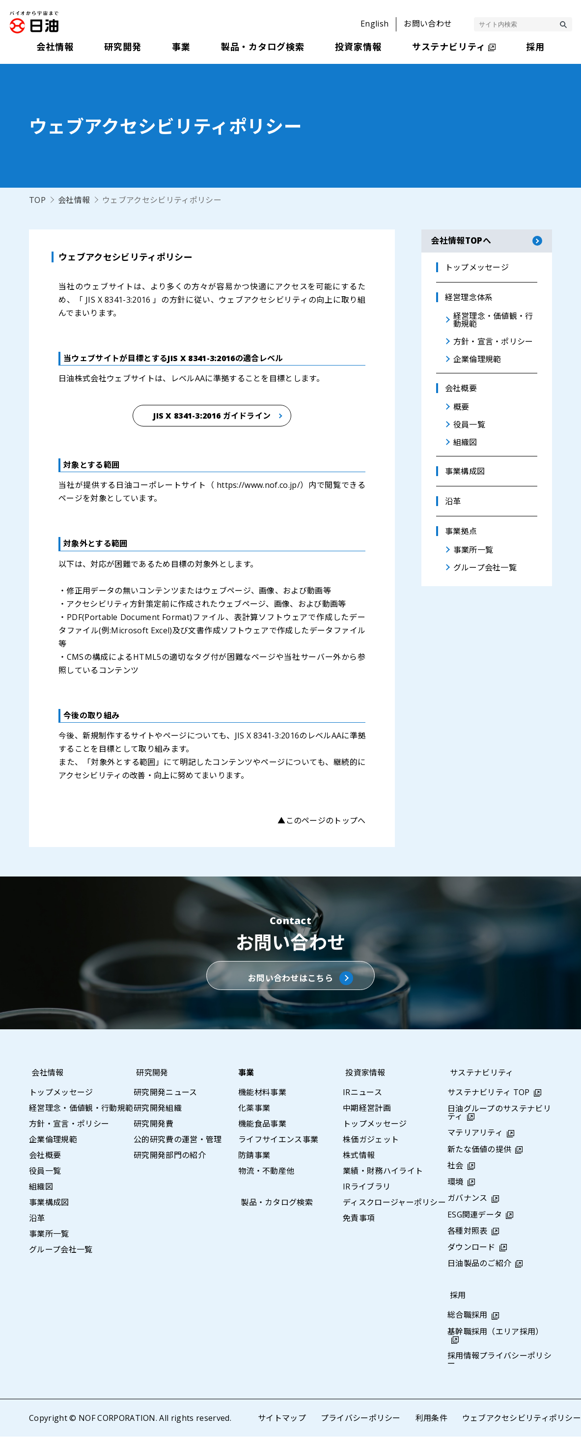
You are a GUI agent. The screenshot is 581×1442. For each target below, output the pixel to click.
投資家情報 (363, 1078)
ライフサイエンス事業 (278, 1144)
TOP (37, 200)
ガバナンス (467, 1203)
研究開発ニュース (165, 1097)
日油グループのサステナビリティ (499, 1118)
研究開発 (150, 1078)
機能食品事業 (262, 1129)
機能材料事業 (262, 1097)
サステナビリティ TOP (488, 1097)
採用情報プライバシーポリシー (499, 1365)
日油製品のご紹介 (479, 1269)
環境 (455, 1187)
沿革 (37, 1223)
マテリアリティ (475, 1138)
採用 (455, 1301)
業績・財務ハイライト (383, 1176)
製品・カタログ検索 (274, 1207)
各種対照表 (467, 1236)
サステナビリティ (479, 1078)
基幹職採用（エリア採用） (495, 1336)
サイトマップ (281, 1423)
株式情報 (359, 1160)
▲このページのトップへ (321, 820)
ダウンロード (471, 1252)
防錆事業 (254, 1160)
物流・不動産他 (266, 1176)
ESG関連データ (474, 1220)
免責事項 (359, 1223)
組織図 (41, 1192)
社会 (455, 1170)
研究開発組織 (158, 1113)
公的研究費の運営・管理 (178, 1144)
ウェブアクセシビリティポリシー (521, 1423)
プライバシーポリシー (360, 1423)
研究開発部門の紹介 (170, 1160)
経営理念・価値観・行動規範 (81, 1113)
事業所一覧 (49, 1239)
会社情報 (74, 200)
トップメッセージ (61, 1097)
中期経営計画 (367, 1113)
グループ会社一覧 (61, 1254)
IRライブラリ (366, 1192)
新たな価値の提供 (479, 1154)
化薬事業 (254, 1113)
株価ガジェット (371, 1144)
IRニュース (362, 1097)
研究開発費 (154, 1129)
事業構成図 (49, 1207)
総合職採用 (467, 1320)
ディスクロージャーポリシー (394, 1207)
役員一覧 (45, 1176)
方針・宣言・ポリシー (69, 1129)
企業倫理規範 (53, 1144)
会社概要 (45, 1160)
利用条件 (431, 1423)
